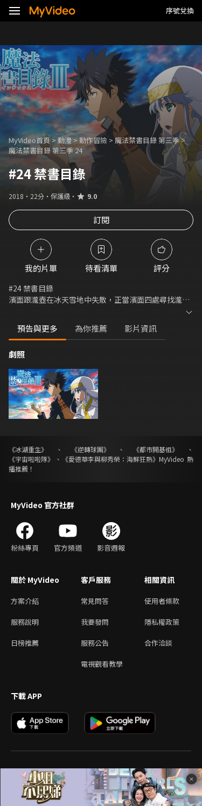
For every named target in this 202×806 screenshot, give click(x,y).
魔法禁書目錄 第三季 (147, 140)
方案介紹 (25, 601)
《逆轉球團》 (90, 449)
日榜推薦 (25, 643)
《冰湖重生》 (28, 449)
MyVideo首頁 (29, 140)
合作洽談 (158, 643)
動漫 (65, 140)
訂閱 (101, 219)
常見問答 (95, 601)
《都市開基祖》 (155, 449)
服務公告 (95, 643)
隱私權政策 (161, 622)
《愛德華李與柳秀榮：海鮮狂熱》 (110, 458)
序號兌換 (180, 10)
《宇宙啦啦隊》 (31, 458)
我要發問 (95, 622)
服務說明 (25, 622)
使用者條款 (161, 601)
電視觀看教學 (102, 664)
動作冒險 (93, 140)
